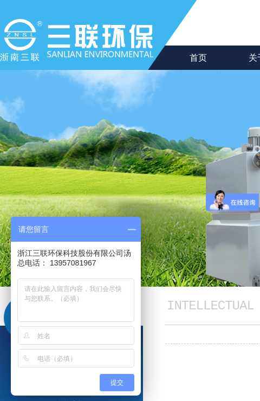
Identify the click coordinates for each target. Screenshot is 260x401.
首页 (198, 57)
